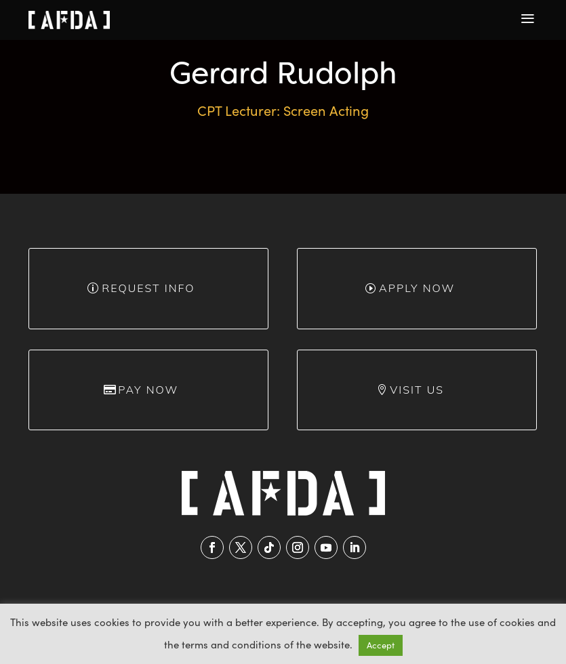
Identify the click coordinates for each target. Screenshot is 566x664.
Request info (148, 288)
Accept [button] (381, 645)
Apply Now (417, 288)
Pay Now (148, 389)
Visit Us (417, 389)
